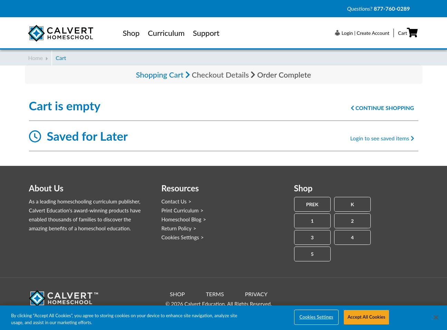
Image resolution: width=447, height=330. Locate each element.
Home (38, 57)
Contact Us (174, 201)
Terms (215, 294)
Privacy (256, 294)
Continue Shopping (382, 107)
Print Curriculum (180, 210)
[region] (223, 318)
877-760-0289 (392, 8)
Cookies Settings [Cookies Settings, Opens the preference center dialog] (316, 317)
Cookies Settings (180, 237)
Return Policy (177, 228)
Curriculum (166, 33)
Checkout (220, 74)
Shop (131, 33)
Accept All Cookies (366, 317)
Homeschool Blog (182, 219)
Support (206, 33)
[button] (362, 32)
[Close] (436, 317)
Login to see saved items (382, 138)
